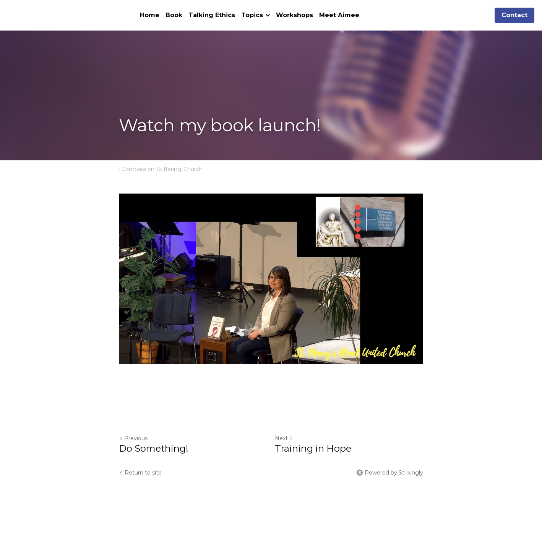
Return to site (140, 472)
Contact (514, 15)
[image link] (271, 279)
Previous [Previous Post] (133, 438)
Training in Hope (313, 448)
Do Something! (153, 448)
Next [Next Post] (284, 438)
